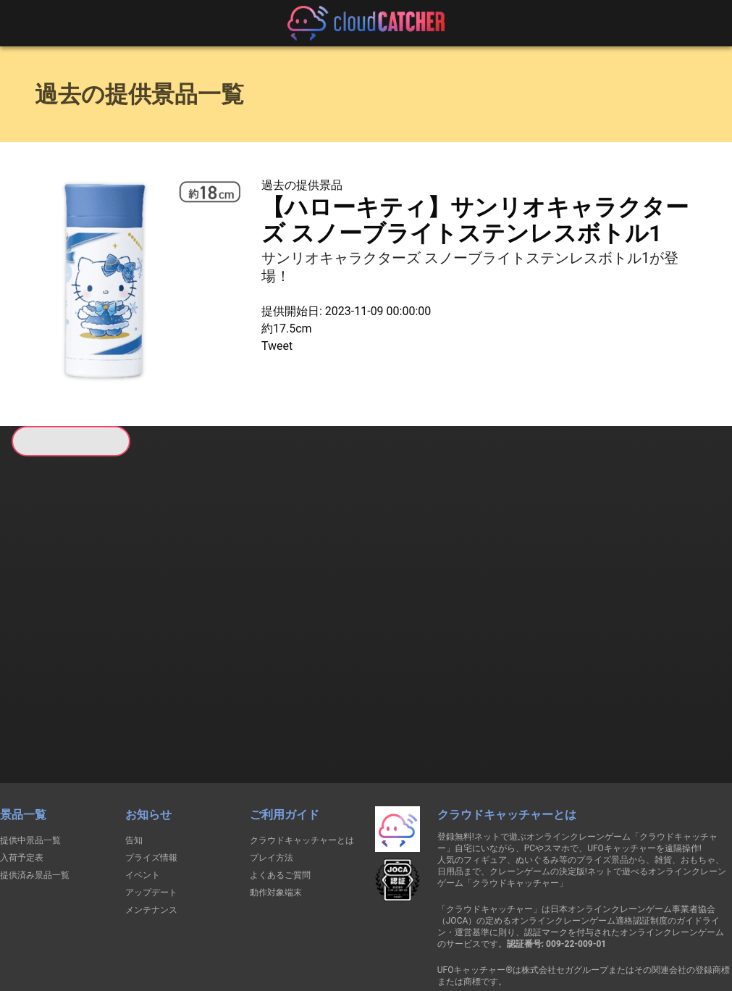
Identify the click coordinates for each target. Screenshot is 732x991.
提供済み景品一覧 (35, 797)
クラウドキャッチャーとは (302, 762)
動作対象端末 (276, 814)
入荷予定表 (21, 779)
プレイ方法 (271, 779)
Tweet (277, 346)
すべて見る (65, 644)
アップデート (151, 814)
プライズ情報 (151, 779)
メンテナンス (151, 832)
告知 (134, 762)
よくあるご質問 (280, 797)
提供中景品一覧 (30, 762)
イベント (142, 797)
